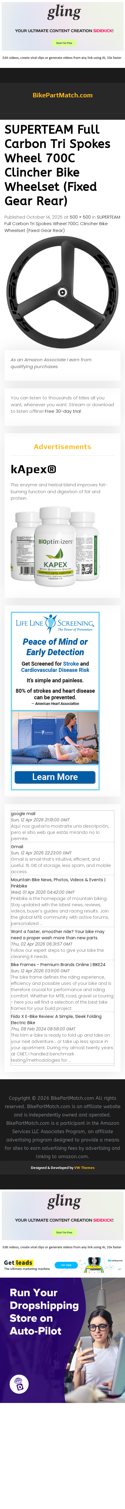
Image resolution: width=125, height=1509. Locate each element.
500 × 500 (80, 217)
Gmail (17, 847)
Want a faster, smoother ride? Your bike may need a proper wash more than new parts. (58, 935)
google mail (23, 814)
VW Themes (83, 1168)
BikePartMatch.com (63, 95)
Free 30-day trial (63, 411)
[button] (62, 117)
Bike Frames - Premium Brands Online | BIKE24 (58, 965)
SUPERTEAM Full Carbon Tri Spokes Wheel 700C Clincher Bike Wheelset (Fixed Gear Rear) (62, 223)
